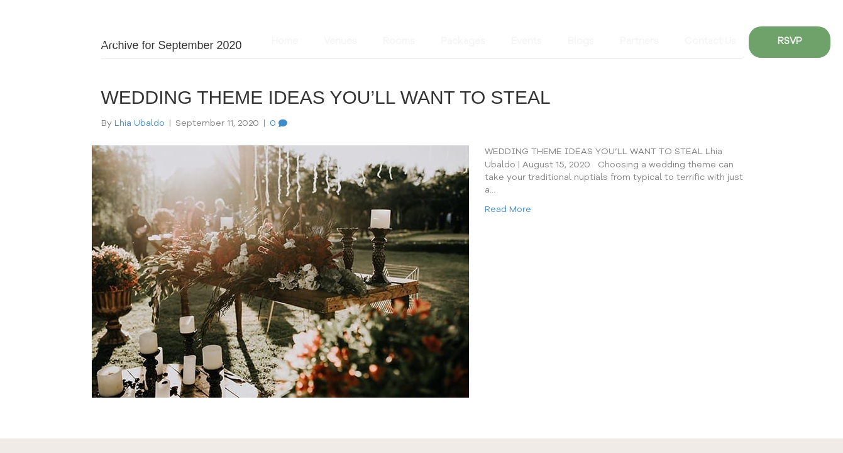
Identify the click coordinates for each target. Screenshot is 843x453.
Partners (639, 42)
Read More (508, 209)
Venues (340, 42)
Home (285, 42)
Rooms (399, 42)
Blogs (581, 42)
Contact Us (710, 42)
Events (526, 42)
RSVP (790, 42)
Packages (463, 42)
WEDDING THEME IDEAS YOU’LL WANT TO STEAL (326, 97)
